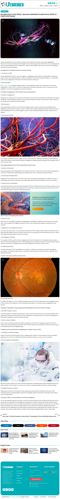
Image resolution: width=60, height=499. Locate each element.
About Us (42, 5)
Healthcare (5, 11)
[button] (57, 3)
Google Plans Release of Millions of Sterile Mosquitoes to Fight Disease (48, 472)
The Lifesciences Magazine (14, 496)
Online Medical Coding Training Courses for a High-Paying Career (53, 434)
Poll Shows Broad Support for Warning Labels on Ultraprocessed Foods (52, 472)
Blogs (51, 5)
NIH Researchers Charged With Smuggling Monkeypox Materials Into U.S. (56, 472)
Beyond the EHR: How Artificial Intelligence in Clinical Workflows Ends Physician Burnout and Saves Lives (14, 435)
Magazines (47, 5)
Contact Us (55, 5)
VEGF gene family (6, 85)
